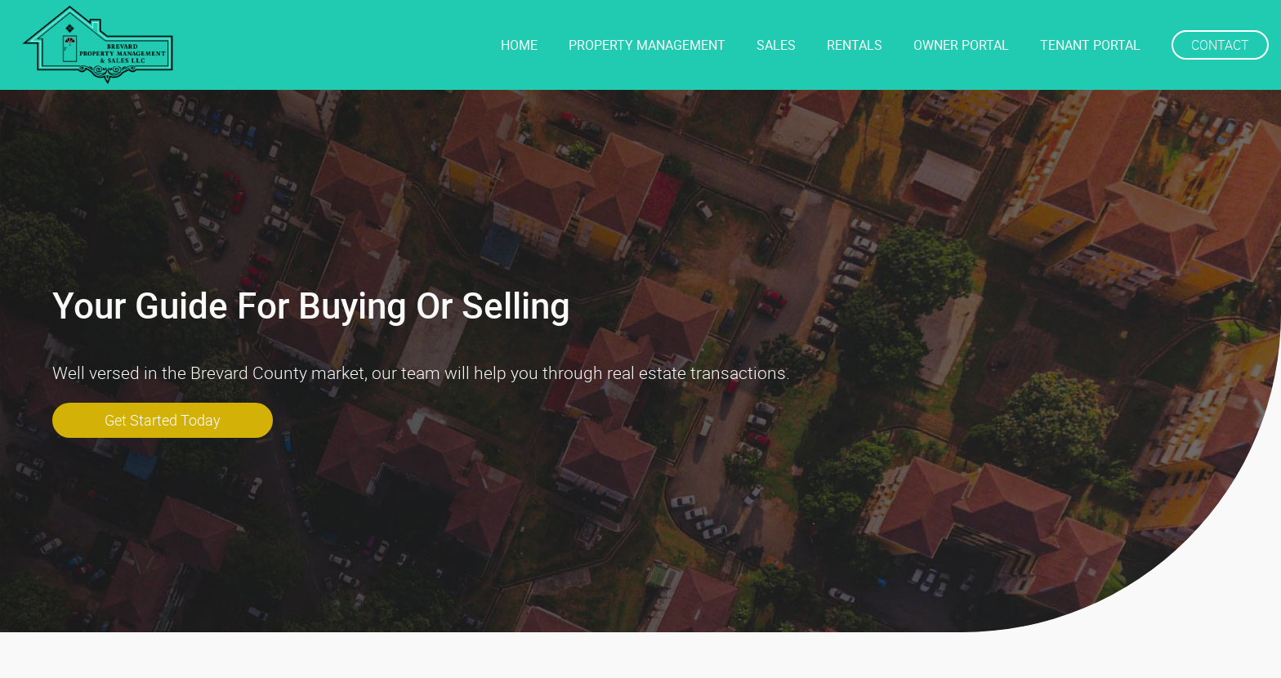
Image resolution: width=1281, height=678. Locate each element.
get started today (163, 420)
